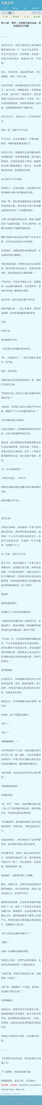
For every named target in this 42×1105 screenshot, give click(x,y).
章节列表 (16, 17)
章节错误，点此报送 (9, 1085)
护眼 (34, 13)
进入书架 (37, 17)
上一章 (5, 17)
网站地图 (21, 1103)
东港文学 (7, 3)
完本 (25, 8)
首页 (5, 8)
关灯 (39, 13)
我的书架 (35, 8)
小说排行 (15, 8)
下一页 (26, 17)
